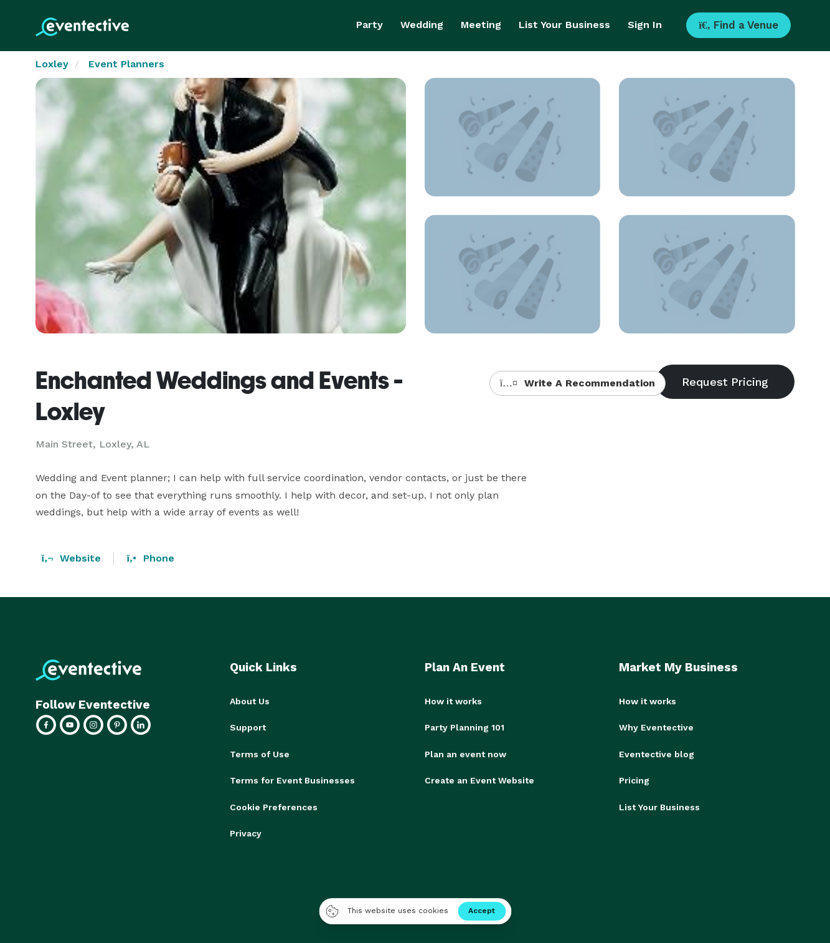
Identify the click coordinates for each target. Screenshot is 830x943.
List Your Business (564, 25)
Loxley (51, 64)
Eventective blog (656, 754)
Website (71, 558)
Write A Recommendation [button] (577, 383)
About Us (250, 701)
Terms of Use (260, 754)
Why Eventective (656, 727)
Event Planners (126, 64)
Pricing (634, 780)
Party (369, 25)
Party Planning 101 (464, 727)
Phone (150, 558)
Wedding (421, 25)
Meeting (481, 25)
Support (248, 727)
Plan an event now (465, 754)
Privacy (246, 832)
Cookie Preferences (274, 806)
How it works (453, 701)
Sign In (645, 25)
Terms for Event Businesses (292, 780)
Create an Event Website (479, 780)
